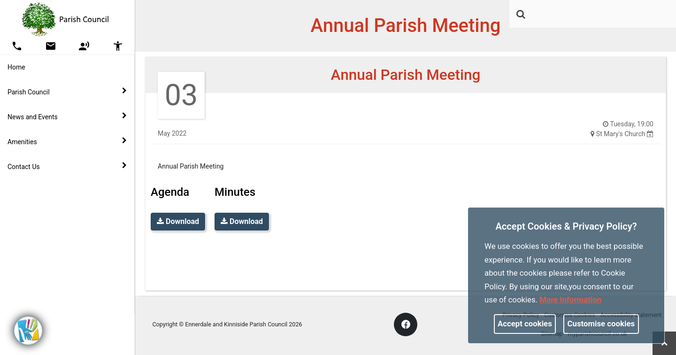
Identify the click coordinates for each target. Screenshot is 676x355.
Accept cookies (525, 323)
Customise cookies (601, 323)
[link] (520, 14)
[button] (521, 15)
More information (570, 299)
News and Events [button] (67, 116)
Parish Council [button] (67, 91)
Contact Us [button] (67, 166)
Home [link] (16, 67)
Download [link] (178, 221)
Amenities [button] (67, 141)
